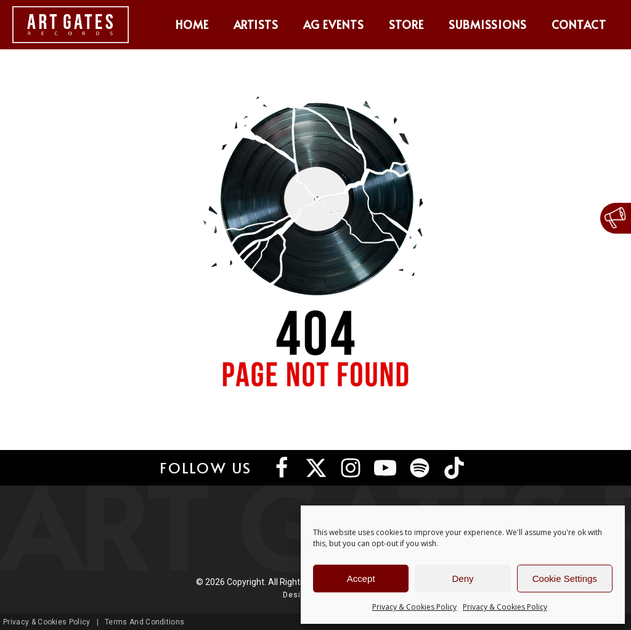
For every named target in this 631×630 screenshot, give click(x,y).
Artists (256, 24)
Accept (361, 578)
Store (406, 24)
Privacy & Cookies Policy (414, 607)
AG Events (333, 24)
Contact (579, 24)
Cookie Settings (564, 578)
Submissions (488, 24)
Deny (462, 578)
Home (192, 24)
